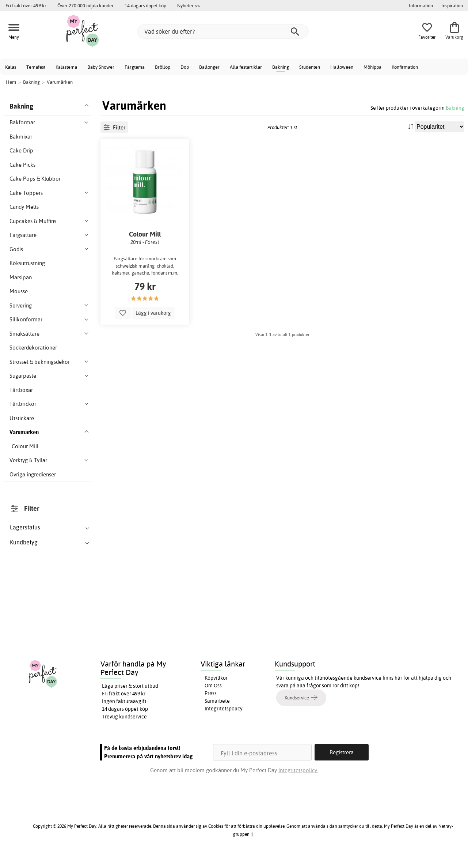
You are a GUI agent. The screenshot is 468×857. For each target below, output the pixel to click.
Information (421, 5)
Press (211, 693)
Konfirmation (405, 67)
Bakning (280, 67)
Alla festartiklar (246, 67)
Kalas (10, 67)
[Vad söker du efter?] (223, 31)
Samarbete (217, 701)
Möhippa (372, 67)
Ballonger (209, 67)
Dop (184, 67)
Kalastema (66, 67)
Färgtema (135, 67)
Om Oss (213, 685)
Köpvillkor (216, 678)
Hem (11, 82)
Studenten (309, 67)
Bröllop (162, 67)
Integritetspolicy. (298, 770)
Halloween (341, 67)
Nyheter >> (188, 5)
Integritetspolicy (224, 708)
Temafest (35, 67)
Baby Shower (100, 67)
